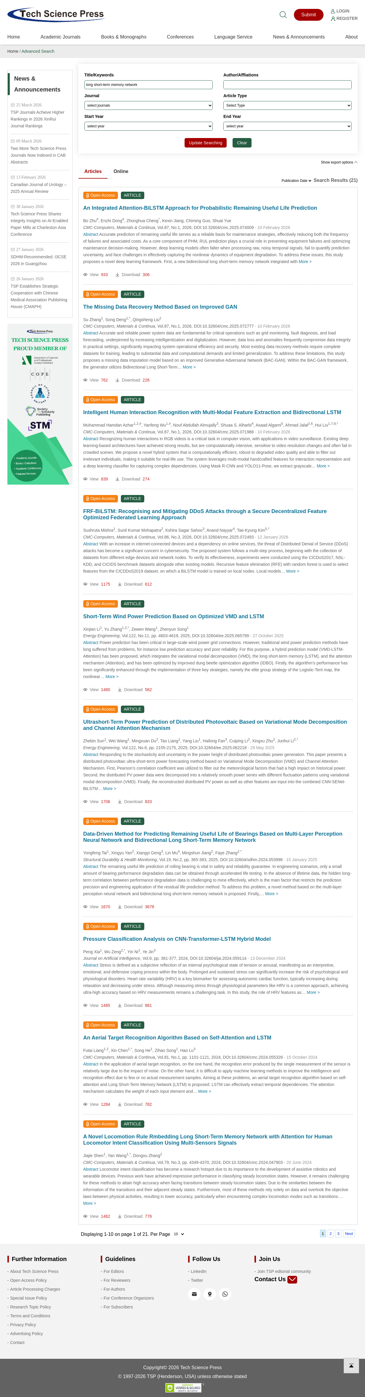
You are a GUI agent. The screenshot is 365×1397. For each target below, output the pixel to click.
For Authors (114, 1289)
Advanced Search (38, 51)
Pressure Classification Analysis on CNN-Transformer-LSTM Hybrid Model (177, 939)
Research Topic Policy (30, 1307)
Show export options (339, 162)
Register (344, 18)
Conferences (180, 36)
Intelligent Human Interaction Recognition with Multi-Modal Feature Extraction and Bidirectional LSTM (212, 412)
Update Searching (205, 142)
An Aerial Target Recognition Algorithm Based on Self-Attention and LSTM (177, 1038)
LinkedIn (198, 1271)
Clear (242, 142)
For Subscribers (118, 1307)
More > (305, 261)
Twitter (197, 1280)
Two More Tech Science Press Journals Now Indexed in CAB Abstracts (38, 155)
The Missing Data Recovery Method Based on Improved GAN (160, 307)
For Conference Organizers (129, 1298)
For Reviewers (117, 1280)
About (351, 36)
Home (13, 36)
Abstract (90, 234)
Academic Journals (61, 36)
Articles (93, 171)
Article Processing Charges (35, 1289)
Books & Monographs (123, 36)
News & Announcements (299, 36)
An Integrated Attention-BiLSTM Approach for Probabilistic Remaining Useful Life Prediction (200, 208)
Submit (308, 14)
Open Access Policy (28, 1280)
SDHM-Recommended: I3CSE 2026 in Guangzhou (39, 260)
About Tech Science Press (34, 1271)
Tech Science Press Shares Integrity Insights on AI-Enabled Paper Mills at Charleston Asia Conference (39, 224)
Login (340, 11)
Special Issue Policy (28, 1298)
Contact (17, 1342)
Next (349, 1233)
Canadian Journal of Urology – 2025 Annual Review (39, 188)
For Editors (114, 1271)
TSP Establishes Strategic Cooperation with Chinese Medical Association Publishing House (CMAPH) (39, 296)
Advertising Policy (26, 1333)
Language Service (233, 36)
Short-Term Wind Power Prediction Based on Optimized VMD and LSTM (173, 616)
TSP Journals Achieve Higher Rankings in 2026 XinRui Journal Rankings (38, 119)
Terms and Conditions (30, 1315)
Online (120, 171)
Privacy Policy (23, 1324)
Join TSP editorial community (284, 1271)
